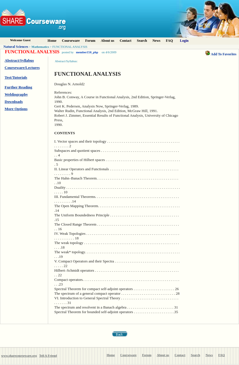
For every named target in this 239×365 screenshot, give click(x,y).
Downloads (14, 101)
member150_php (87, 52)
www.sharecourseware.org (19, 355)
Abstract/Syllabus (19, 60)
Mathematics (40, 46)
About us (107, 41)
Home (52, 41)
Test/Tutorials (16, 77)
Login (184, 41)
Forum (90, 41)
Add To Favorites (221, 54)
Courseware (71, 41)
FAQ (169, 41)
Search (142, 41)
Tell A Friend (48, 355)
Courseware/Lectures (22, 67)
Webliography (16, 94)
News (156, 41)
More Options (16, 109)
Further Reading (18, 87)
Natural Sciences (15, 47)
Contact (125, 41)
